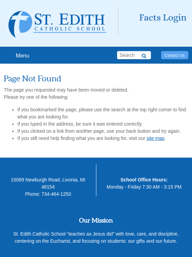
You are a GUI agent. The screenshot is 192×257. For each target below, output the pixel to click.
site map (156, 138)
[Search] (144, 54)
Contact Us (175, 55)
